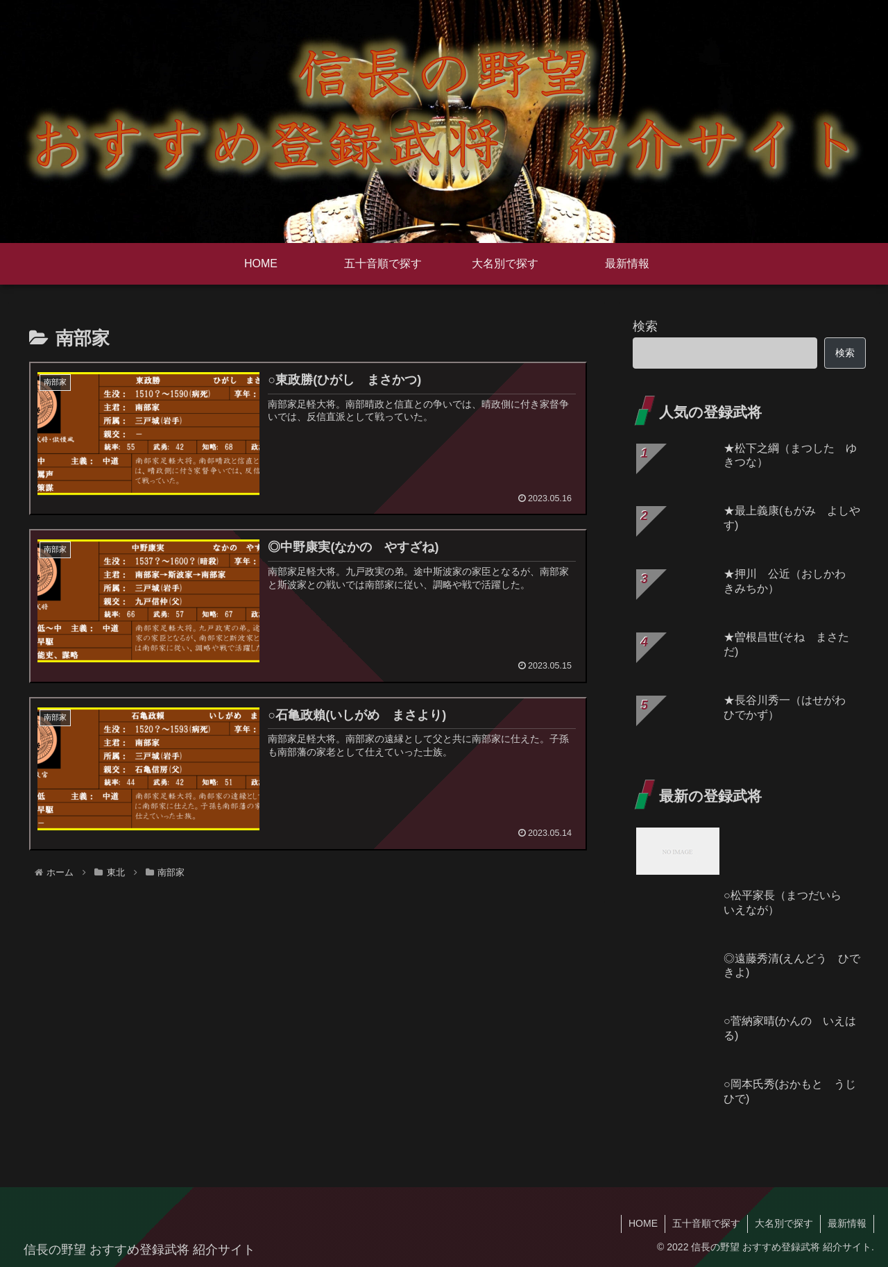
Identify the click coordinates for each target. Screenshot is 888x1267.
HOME (643, 1223)
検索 (645, 326)
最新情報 (847, 1223)
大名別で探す (784, 1223)
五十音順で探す (706, 1223)
